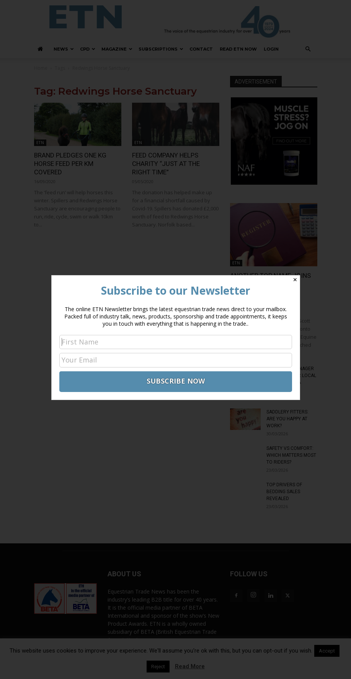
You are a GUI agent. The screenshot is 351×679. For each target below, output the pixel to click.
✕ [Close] (295, 280)
